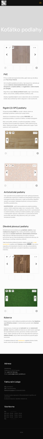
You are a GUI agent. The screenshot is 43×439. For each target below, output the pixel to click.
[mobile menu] (40, 3)
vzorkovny (36, 340)
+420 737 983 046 (12, 372)
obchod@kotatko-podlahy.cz (16, 374)
